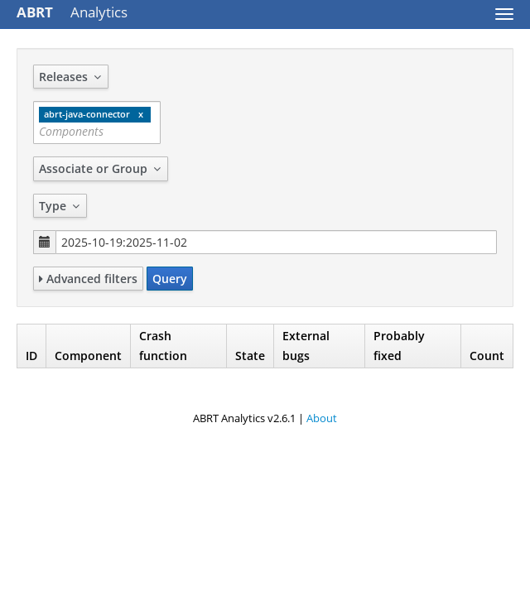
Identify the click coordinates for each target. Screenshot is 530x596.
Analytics (72, 12)
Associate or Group (100, 168)
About (321, 418)
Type (60, 206)
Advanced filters (88, 278)
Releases (71, 76)
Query (169, 278)
